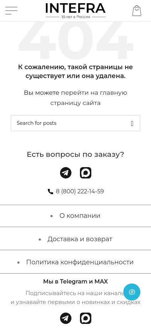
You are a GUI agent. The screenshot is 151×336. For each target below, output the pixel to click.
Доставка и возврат (80, 239)
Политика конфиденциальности (80, 262)
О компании (79, 216)
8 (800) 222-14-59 (80, 191)
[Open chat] (131, 292)
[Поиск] (75, 123)
